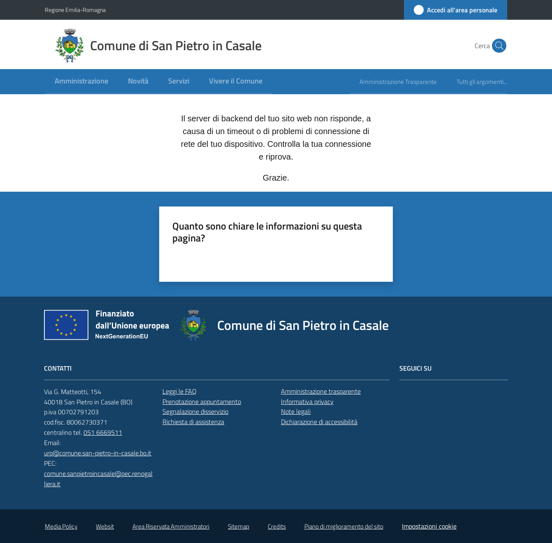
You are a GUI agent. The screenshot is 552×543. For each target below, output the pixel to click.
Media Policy (61, 526)
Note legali (296, 411)
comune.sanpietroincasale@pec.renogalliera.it (98, 479)
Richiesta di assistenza (193, 422)
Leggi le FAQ (179, 391)
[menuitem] (81, 81)
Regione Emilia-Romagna (75, 9)
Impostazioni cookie (429, 526)
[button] (497, 46)
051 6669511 (102, 432)
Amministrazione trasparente (321, 391)
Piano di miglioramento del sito (343, 526)
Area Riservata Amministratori (170, 526)
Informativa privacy (307, 401)
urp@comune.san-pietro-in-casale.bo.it (97, 453)
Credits (277, 526)
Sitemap (238, 526)
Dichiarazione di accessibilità (319, 422)
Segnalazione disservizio (195, 411)
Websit (105, 526)
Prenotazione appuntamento (201, 401)
